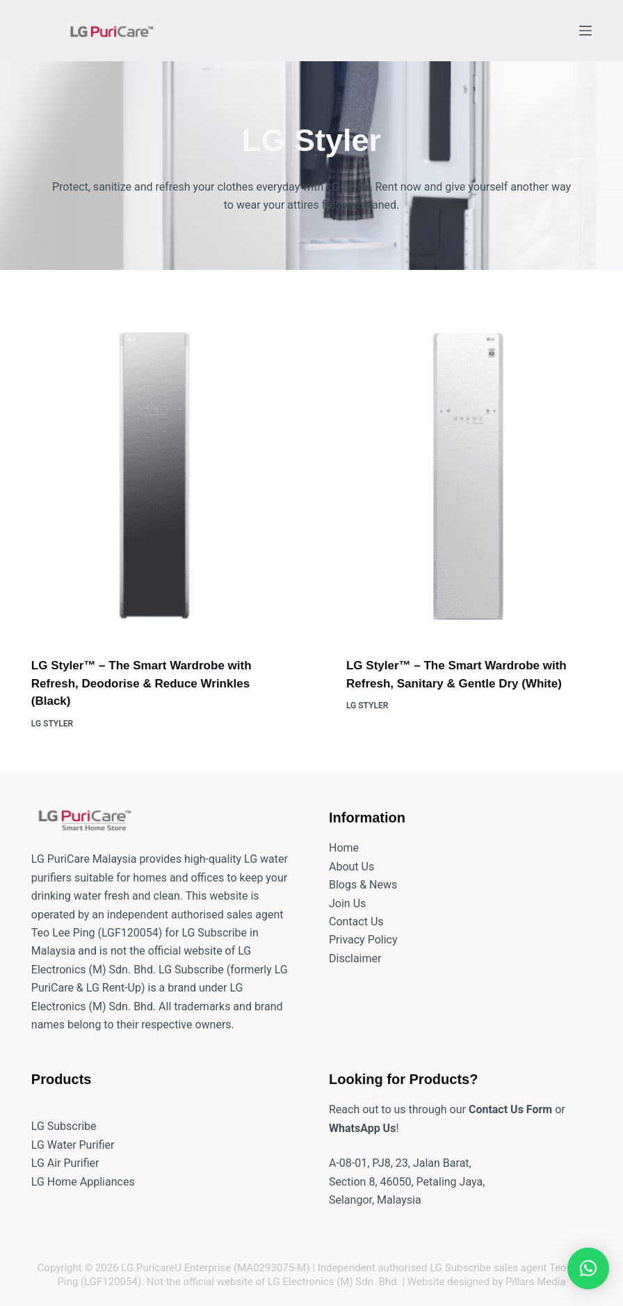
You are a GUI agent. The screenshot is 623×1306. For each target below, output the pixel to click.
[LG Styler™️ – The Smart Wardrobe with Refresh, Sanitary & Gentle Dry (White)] (469, 475)
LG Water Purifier (73, 1145)
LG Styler (52, 723)
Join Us (347, 903)
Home (344, 847)
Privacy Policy (363, 939)
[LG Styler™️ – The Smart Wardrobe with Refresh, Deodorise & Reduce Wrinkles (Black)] (154, 475)
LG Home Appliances (83, 1181)
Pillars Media (535, 1281)
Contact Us (356, 921)
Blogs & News (363, 884)
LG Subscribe (64, 1126)
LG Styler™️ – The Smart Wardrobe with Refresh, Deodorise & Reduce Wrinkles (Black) (141, 683)
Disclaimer (355, 958)
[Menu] (585, 30)
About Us (351, 866)
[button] (588, 1268)
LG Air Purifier (65, 1163)
